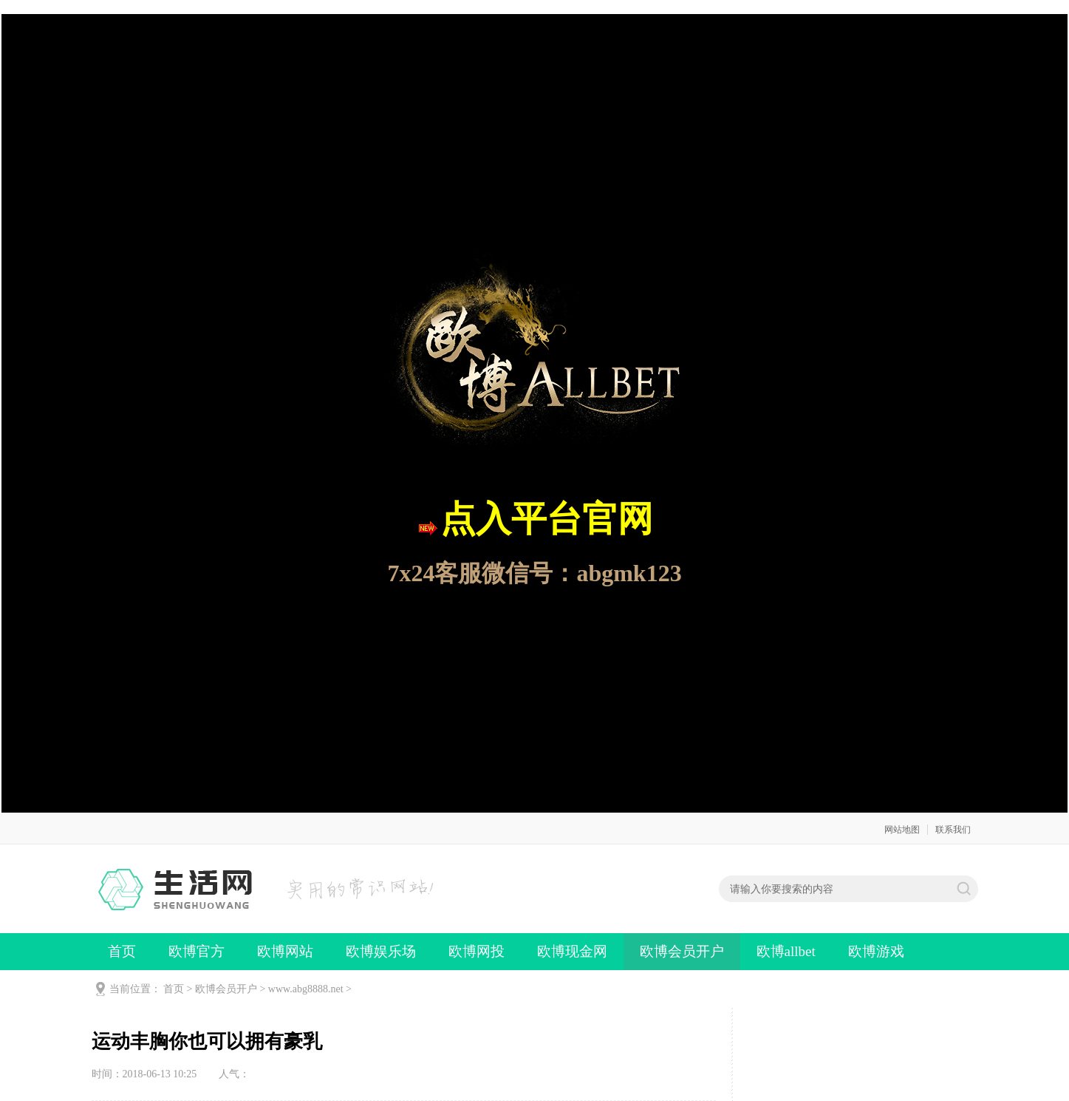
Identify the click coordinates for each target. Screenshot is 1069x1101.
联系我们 (953, 829)
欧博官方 (196, 951)
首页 (122, 951)
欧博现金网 (572, 951)
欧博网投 (476, 951)
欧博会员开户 (682, 951)
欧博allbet (786, 951)
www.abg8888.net (306, 989)
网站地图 (902, 829)
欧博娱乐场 (381, 951)
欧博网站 (285, 951)
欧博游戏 (876, 951)
